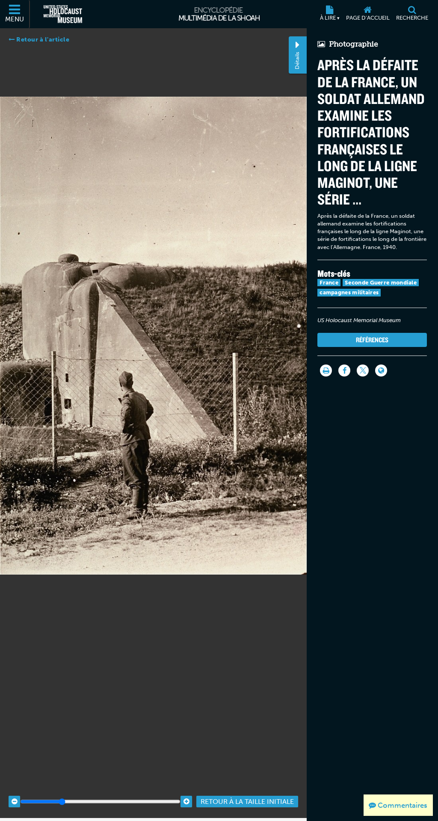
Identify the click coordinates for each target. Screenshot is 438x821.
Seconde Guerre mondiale (381, 282)
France (329, 282)
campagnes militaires (349, 292)
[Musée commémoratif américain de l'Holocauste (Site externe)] (63, 14)
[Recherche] (412, 14)
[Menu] (15, 14)
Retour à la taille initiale (247, 787)
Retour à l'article (39, 39)
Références (372, 339)
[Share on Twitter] (363, 370)
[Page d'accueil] (368, 14)
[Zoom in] (186, 787)
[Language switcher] (381, 370)
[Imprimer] (326, 370)
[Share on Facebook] (344, 370)
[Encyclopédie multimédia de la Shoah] (219, 14)
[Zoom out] (14, 787)
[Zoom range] (100, 787)
